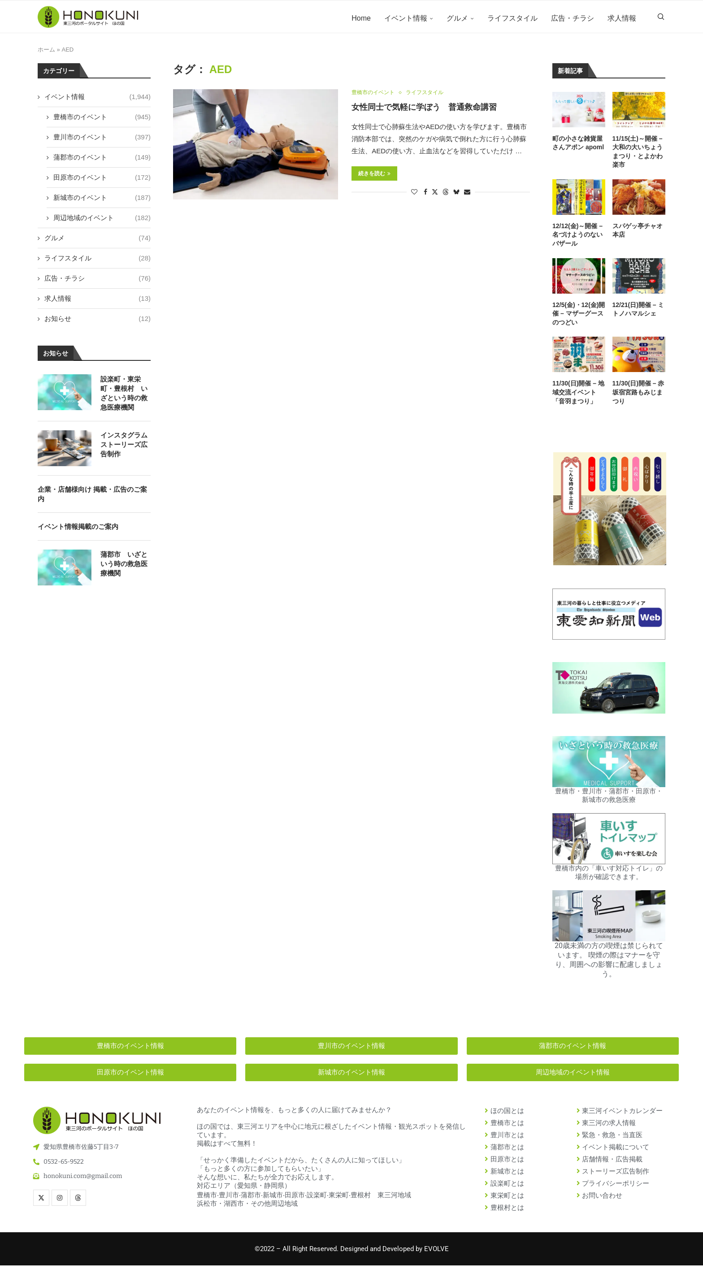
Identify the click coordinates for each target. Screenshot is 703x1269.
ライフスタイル (512, 18)
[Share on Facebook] (425, 195)
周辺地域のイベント (102, 220)
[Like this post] (414, 195)
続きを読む (374, 177)
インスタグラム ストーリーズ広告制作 (124, 447)
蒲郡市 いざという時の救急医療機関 (124, 567)
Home (361, 18)
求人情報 (622, 18)
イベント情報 (405, 18)
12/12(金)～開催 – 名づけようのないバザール (577, 237)
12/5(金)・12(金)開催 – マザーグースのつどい (578, 316)
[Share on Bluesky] (456, 195)
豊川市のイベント (102, 140)
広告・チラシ (572, 18)
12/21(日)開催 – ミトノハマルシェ (638, 312)
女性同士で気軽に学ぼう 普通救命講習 (424, 111)
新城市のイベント (102, 200)
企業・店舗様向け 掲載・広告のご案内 (92, 497)
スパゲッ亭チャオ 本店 (637, 233)
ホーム (46, 53)
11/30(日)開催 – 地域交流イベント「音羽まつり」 (578, 395)
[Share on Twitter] (435, 195)
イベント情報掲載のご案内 (78, 529)
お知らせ (97, 321)
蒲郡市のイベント (102, 160)
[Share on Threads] (446, 195)
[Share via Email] (467, 195)
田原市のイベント (102, 180)
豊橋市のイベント (102, 120)
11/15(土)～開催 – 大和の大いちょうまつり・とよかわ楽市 (637, 155)
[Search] (660, 18)
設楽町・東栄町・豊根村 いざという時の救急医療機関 (124, 396)
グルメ (457, 18)
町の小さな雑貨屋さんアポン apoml (578, 146)
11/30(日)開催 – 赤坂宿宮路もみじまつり (638, 395)
